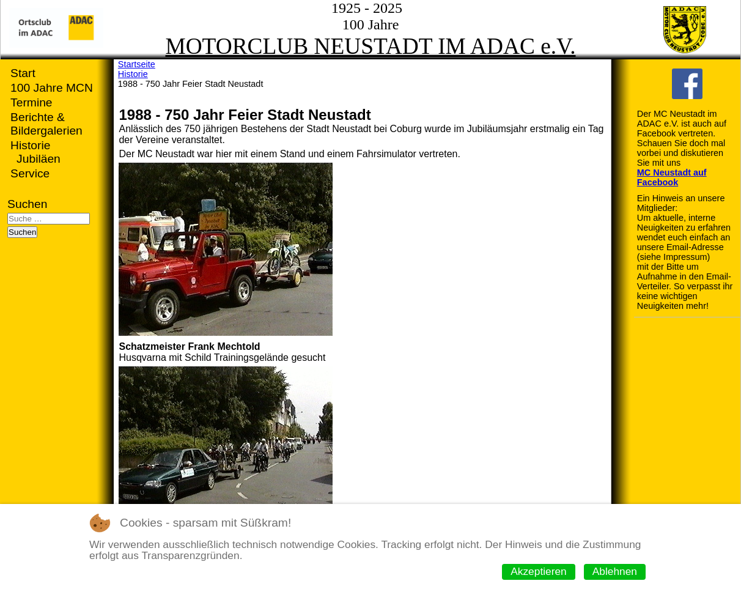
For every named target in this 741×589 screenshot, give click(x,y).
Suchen (27, 204)
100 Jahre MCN (51, 87)
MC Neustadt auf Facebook (672, 177)
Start (22, 73)
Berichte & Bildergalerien (46, 124)
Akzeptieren (539, 571)
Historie (30, 145)
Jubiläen (39, 158)
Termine (31, 102)
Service (30, 173)
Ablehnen (614, 571)
